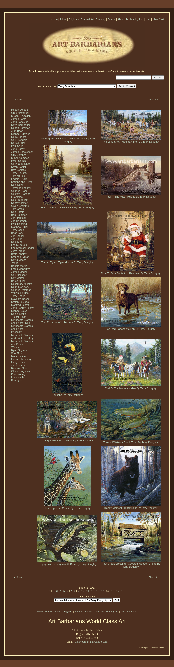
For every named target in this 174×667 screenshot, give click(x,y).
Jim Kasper (17, 235)
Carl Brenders (19, 139)
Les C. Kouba (19, 244)
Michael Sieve (19, 310)
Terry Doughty (19, 172)
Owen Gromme (20, 205)
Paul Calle (17, 145)
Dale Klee (16, 241)
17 (117, 590)
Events (112, 19)
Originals (73, 19)
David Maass (18, 259)
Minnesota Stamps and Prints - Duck (22, 321)
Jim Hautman (19, 217)
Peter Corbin (18, 160)
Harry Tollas (18, 362)
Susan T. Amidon (21, 115)
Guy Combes (18, 154)
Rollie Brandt (18, 136)
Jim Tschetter (18, 365)
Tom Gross (17, 208)
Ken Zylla (16, 380)
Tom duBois (18, 175)
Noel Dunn (17, 184)
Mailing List (136, 19)
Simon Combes (20, 157)
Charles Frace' (19, 190)
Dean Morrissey (20, 286)
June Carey (17, 148)
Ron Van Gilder (20, 368)
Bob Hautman (19, 214)
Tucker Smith (18, 316)
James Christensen (22, 151)
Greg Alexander (20, 112)
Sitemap (49, 611)
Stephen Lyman (20, 256)
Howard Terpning (21, 359)
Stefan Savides (20, 301)
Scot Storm (17, 353)
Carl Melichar (19, 274)
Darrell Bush (18, 142)
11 (87, 590)
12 (92, 590)
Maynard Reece (20, 298)
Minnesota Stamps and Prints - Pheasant (22, 329)
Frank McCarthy (20, 268)
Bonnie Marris (19, 265)
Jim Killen (16, 238)
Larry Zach (17, 377)
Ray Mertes (17, 277)
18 (122, 590)
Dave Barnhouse (21, 124)
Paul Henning (19, 223)
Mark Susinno (19, 356)
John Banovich (19, 121)
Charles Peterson (21, 289)
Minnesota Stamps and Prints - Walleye (22, 344)
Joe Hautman (19, 220)
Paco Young (18, 374)
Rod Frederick (19, 199)
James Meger (19, 271)
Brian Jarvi (17, 232)
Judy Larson (18, 250)
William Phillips (20, 292)
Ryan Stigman (19, 350)
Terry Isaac (17, 229)
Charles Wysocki (21, 371)
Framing (100, 19)
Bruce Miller (18, 280)
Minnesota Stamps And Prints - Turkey (22, 337)
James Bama (18, 118)
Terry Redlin (18, 295)
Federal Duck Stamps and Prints (21, 180)
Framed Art (87, 19)
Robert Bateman (20, 127)
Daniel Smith (18, 313)
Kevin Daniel (18, 166)
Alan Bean (17, 130)
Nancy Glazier (19, 202)
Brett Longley (19, 253)
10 (82, 590)
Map (147, 19)
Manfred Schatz (20, 304)
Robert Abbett (19, 109)
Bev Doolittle (18, 169)
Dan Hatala (17, 211)
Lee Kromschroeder (22, 247)
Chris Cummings (20, 163)
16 (112, 590)
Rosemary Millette (21, 283)
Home (54, 19)
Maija (14, 262)
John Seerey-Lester (22, 307)
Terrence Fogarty (21, 187)
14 (102, 590)
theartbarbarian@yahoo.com (91, 641)
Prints (63, 19)
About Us (122, 19)
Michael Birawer (20, 133)
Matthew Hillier (19, 226)
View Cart (158, 19)
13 (97, 590)
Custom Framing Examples (20, 195)
